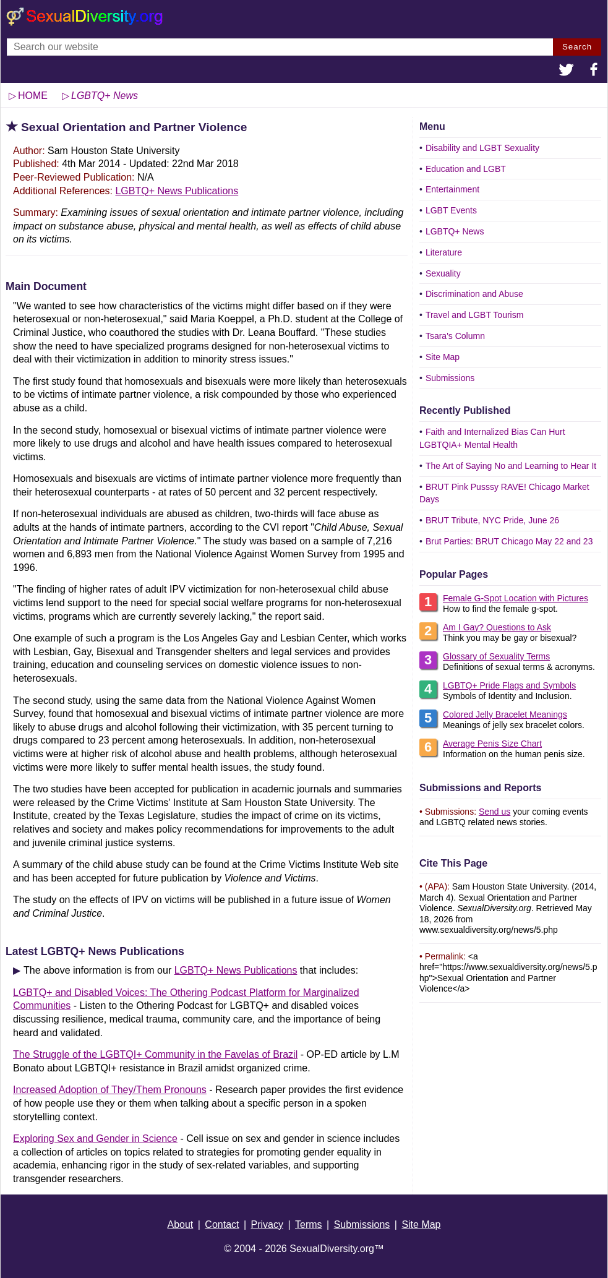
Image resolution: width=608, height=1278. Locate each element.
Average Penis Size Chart (492, 743)
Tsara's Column (455, 336)
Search (577, 46)
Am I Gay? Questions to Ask (497, 627)
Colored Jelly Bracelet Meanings (505, 714)
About (180, 1224)
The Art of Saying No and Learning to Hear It (511, 466)
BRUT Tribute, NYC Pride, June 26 (492, 520)
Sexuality (443, 273)
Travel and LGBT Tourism (474, 315)
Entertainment (452, 189)
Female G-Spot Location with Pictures (515, 598)
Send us (494, 812)
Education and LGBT (466, 169)
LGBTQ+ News (455, 231)
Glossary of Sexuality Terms (496, 656)
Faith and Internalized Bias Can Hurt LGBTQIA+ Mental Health (492, 438)
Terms (308, 1224)
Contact (222, 1224)
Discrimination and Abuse (474, 294)
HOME (33, 95)
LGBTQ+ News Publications (176, 191)
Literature (444, 252)
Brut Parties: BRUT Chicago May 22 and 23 (509, 541)
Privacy (267, 1224)
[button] (566, 71)
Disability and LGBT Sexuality (482, 148)
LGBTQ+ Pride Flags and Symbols (509, 685)
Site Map (443, 357)
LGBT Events (451, 210)
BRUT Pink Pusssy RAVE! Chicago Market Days (504, 493)
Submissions (450, 378)
